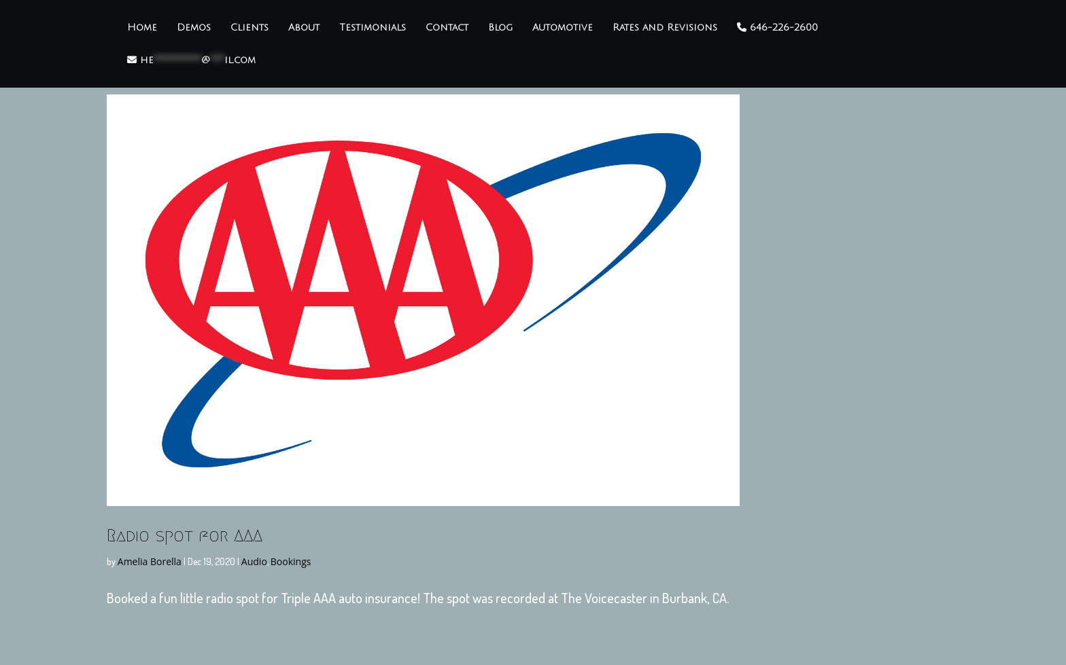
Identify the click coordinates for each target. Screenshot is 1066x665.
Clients (249, 28)
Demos (194, 28)
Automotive (562, 28)
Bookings (291, 561)
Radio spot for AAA (184, 535)
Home (142, 28)
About (304, 28)
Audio (254, 561)
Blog (500, 28)
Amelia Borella (150, 561)
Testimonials (372, 28)
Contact (447, 28)
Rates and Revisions (665, 28)
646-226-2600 (777, 27)
